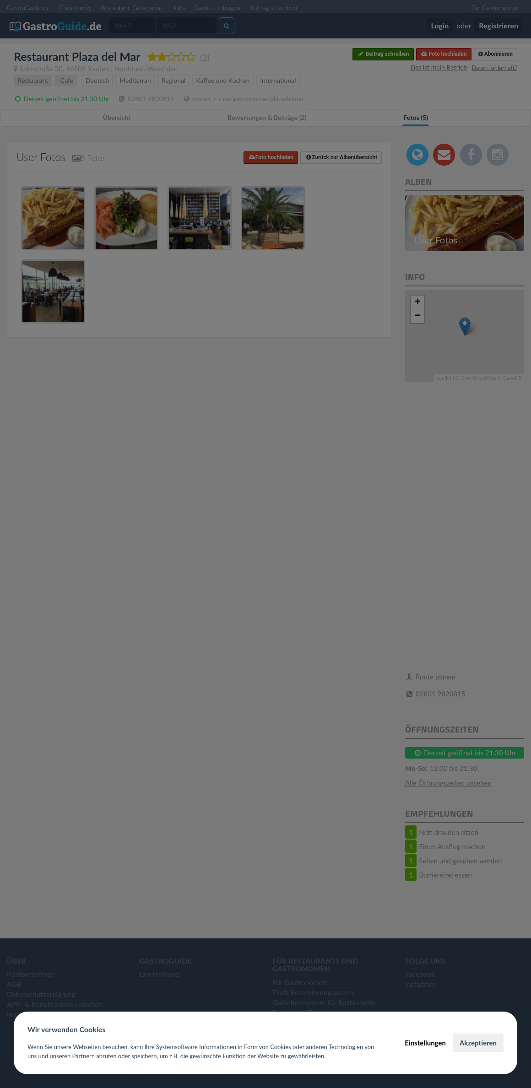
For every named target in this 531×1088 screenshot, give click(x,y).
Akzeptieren (478, 1043)
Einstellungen (425, 1043)
